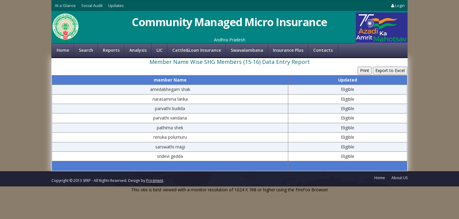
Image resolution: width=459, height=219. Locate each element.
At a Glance (65, 5)
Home (63, 50)
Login (397, 5)
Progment (154, 180)
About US (399, 177)
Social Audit (92, 5)
